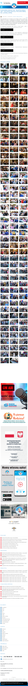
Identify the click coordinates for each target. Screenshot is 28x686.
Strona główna (4, 607)
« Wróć (26, 17)
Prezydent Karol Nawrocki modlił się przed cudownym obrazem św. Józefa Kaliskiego (14, 539)
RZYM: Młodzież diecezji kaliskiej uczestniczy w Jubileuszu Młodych (12, 540)
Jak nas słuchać (4, 649)
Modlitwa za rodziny (5, 616)
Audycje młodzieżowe (5, 640)
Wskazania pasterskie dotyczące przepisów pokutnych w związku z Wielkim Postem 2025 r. (14, 572)
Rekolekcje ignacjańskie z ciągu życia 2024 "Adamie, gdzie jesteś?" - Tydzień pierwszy (14, 581)
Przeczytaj (3, 623)
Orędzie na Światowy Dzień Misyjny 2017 (8, 593)
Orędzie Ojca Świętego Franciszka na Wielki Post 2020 (10, 591)
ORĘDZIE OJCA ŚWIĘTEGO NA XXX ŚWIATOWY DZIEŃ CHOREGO (11, 586)
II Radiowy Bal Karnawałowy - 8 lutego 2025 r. (9, 561)
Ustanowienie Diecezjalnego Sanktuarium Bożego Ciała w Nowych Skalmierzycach (14, 542)
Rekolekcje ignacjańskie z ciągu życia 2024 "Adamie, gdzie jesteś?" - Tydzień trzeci (14, 578)
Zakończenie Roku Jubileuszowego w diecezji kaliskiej (10, 537)
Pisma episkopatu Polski (5, 620)
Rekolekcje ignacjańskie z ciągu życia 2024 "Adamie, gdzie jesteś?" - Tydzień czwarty (14, 577)
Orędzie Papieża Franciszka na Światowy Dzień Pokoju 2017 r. (11, 594)
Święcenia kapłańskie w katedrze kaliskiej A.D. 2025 (9, 543)
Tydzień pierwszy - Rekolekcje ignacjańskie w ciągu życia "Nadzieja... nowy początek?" (14, 570)
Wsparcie (3, 613)
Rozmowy (3, 637)
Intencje (3, 610)
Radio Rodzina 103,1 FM (24, 3)
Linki (2, 611)
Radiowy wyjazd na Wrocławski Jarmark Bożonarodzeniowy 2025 (11, 554)
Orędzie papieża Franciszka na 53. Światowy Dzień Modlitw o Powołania (13, 598)
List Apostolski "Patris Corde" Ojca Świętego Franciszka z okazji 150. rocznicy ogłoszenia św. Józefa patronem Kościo (13, 590)
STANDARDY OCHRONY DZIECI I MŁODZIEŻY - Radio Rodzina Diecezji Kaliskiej (13, 575)
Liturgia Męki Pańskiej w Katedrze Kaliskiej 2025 (9, 546)
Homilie (3, 630)
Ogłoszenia (3, 617)
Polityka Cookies (4, 646)
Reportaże (3, 636)
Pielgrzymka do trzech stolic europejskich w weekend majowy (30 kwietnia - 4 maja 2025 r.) (14, 564)
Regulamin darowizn (5, 647)
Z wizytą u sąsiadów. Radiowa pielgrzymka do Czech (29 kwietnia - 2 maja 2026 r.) (14, 558)
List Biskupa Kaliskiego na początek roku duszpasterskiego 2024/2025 (12, 574)
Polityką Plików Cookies (22, 682)
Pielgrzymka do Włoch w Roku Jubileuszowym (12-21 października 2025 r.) (13, 565)
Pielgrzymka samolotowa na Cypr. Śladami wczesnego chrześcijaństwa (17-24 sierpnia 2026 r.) (13, 556)
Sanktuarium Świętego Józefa (19, 680)
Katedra (12, 680)
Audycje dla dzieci (4, 639)
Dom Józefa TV (8, 680)
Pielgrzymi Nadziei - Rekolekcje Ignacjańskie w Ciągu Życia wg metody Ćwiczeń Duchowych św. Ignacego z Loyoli (13, 560)
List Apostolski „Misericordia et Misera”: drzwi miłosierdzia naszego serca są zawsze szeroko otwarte (14, 596)
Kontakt (3, 614)
